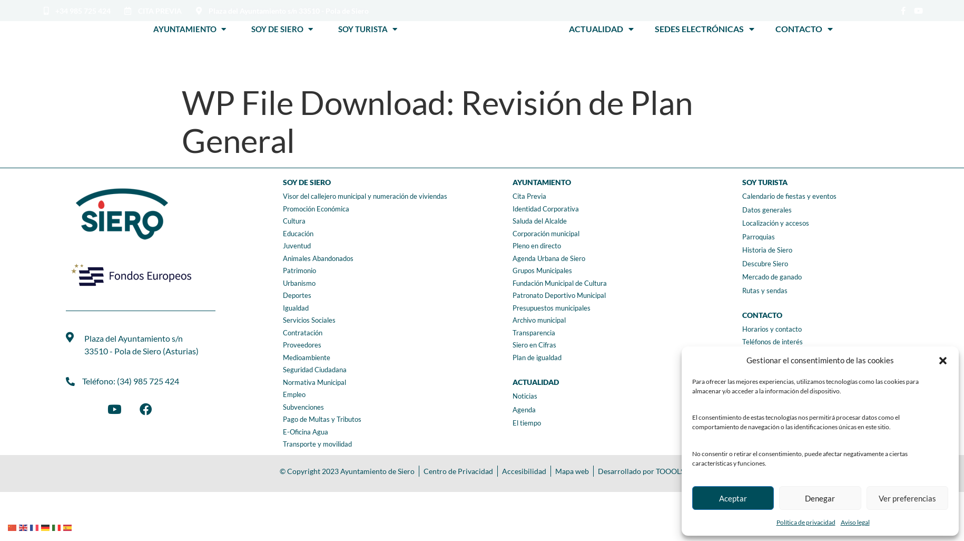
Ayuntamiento (189, 29)
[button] (943, 360)
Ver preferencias (907, 498)
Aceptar (733, 498)
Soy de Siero (282, 29)
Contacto (804, 29)
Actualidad (601, 29)
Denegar (820, 498)
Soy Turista (367, 29)
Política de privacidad (805, 522)
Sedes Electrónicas (704, 29)
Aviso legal (855, 522)
